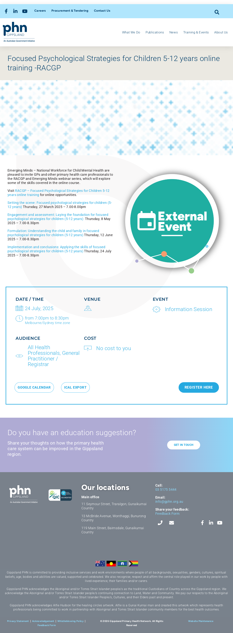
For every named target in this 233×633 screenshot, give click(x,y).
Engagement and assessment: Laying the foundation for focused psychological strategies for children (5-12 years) (58, 217)
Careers (40, 10)
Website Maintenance (200, 621)
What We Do (131, 32)
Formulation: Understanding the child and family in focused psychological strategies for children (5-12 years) (53, 233)
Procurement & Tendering (69, 10)
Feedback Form (167, 513)
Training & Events (196, 32)
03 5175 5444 (166, 489)
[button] (217, 12)
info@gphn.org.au (169, 501)
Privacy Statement (18, 621)
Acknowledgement (43, 621)
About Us (221, 32)
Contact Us (102, 10)
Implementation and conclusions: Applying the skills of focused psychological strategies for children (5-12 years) (56, 249)
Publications (155, 32)
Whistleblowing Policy (70, 621)
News (173, 32)
